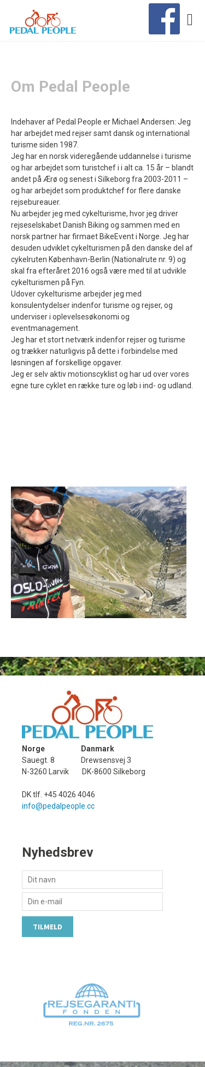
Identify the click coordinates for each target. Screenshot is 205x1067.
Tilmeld (47, 927)
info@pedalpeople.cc (58, 806)
